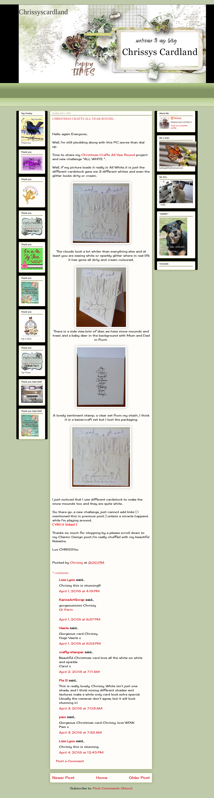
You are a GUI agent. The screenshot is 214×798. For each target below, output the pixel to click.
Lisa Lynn (67, 580)
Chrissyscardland (43, 12)
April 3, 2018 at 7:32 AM (80, 732)
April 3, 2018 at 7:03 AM (80, 708)
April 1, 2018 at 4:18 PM (79, 591)
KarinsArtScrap (71, 600)
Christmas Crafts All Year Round (108, 155)
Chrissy (177, 118)
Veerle (64, 628)
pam (62, 717)
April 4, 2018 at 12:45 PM (81, 752)
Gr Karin (66, 609)
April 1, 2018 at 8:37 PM (79, 619)
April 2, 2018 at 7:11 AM (79, 672)
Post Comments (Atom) (112, 788)
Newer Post (63, 777)
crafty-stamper (71, 652)
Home (101, 777)
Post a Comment (70, 761)
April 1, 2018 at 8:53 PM (80, 643)
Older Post (139, 777)
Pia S (63, 680)
